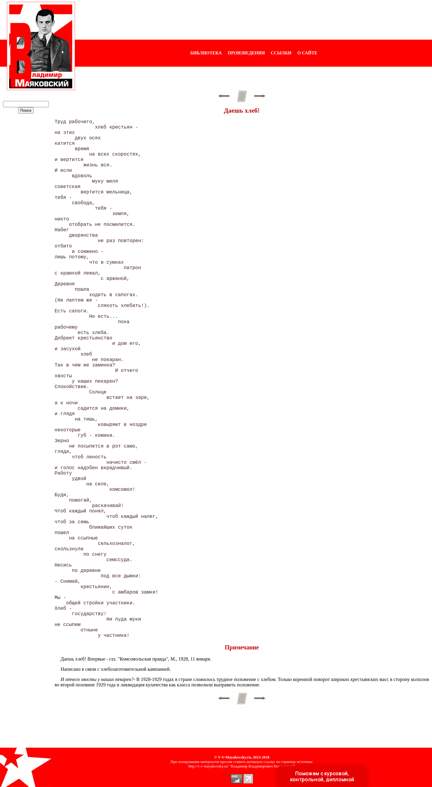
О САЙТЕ (307, 52)
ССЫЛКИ (281, 52)
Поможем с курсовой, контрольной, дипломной (322, 776)
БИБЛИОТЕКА (206, 52)
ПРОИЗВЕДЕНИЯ (246, 52)
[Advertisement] (253, 19)
